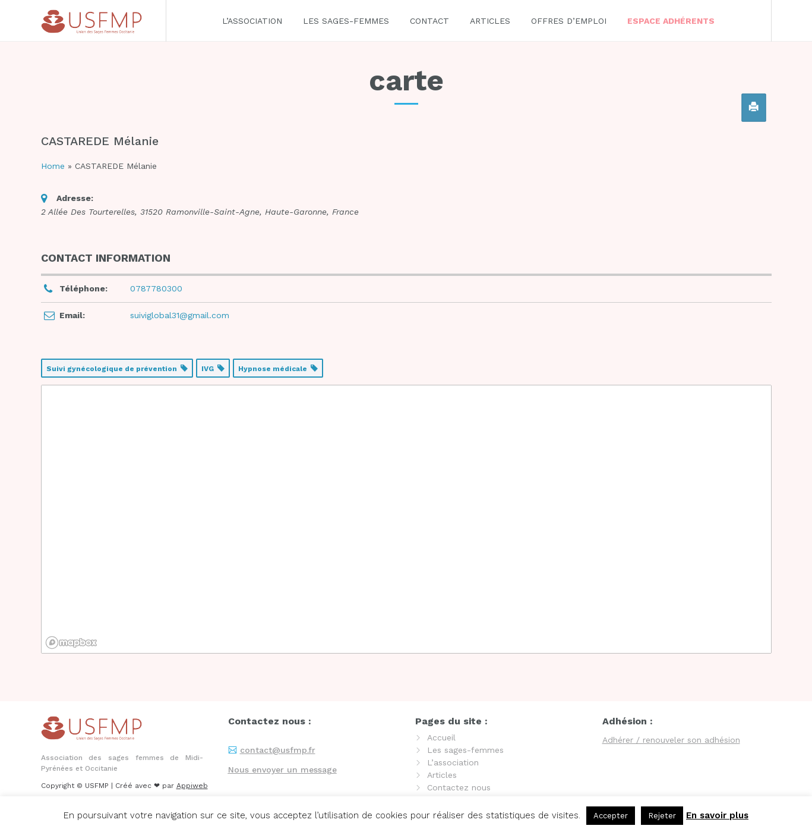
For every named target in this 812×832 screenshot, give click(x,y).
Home (53, 166)
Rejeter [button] (662, 815)
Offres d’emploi (568, 21)
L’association (252, 21)
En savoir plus (717, 815)
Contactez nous (459, 787)
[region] (406, 519)
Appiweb (192, 785)
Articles (490, 21)
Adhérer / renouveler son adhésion (671, 740)
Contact (429, 21)
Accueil (441, 737)
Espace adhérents (671, 21)
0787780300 (156, 288)
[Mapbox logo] (71, 642)
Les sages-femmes (346, 21)
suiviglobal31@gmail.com (179, 315)
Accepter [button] (610, 815)
